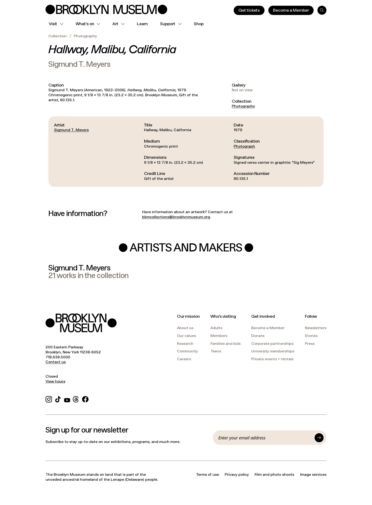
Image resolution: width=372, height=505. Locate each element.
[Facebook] (85, 398)
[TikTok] (58, 398)
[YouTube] (67, 398)
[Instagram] (49, 398)
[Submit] (319, 437)
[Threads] (76, 398)
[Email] (265, 437)
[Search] (321, 10)
